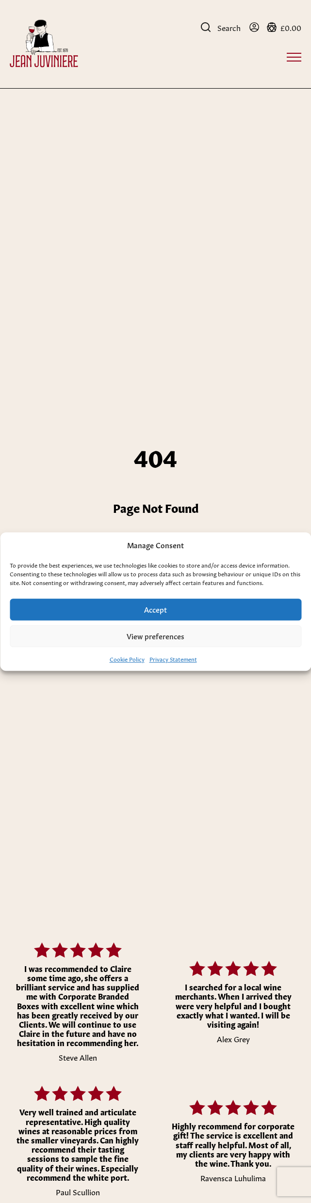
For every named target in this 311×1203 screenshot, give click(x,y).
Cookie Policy (127, 659)
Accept (155, 609)
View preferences (155, 636)
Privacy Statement (173, 659)
